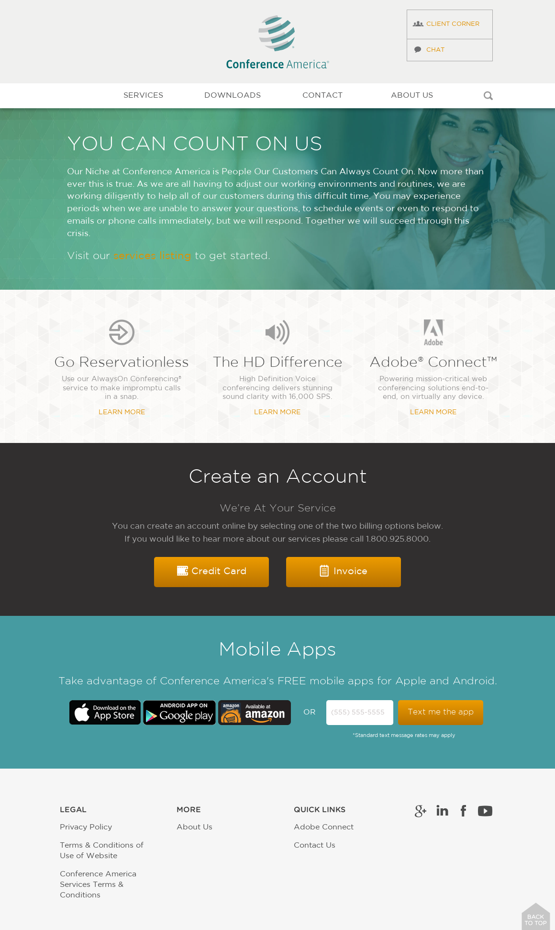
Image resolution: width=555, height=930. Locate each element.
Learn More (122, 412)
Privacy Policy (86, 827)
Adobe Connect (324, 827)
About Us (194, 827)
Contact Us (314, 846)
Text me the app (441, 712)
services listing (152, 256)
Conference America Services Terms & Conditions (98, 885)
